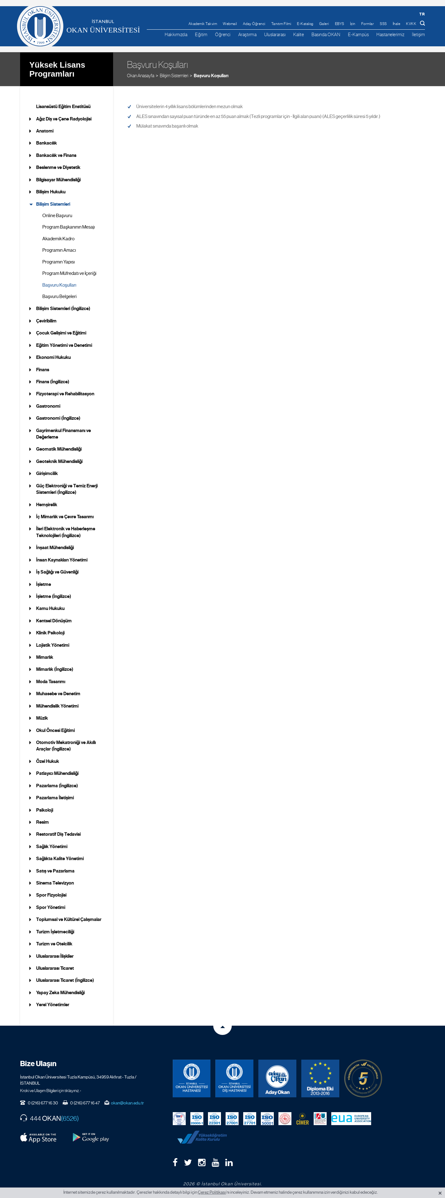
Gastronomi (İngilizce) (58, 417)
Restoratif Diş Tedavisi (58, 833)
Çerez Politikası (212, 1192)
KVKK (411, 24)
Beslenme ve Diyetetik (58, 166)
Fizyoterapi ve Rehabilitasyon (65, 392)
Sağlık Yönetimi (51, 845)
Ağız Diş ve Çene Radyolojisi (63, 117)
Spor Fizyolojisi (51, 894)
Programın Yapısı (58, 260)
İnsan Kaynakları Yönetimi (61, 558)
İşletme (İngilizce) (53, 595)
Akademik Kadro (58, 237)
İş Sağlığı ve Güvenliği (57, 571)
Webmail (230, 24)
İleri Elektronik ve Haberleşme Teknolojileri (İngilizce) (65, 531)
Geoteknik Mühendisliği (59, 460)
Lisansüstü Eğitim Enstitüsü (63, 105)
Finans (42, 368)
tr (422, 14)
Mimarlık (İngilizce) (54, 668)
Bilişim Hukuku (51, 190)
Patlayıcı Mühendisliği (57, 772)
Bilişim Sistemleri (174, 74)
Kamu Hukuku (50, 607)
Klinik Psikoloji (50, 631)
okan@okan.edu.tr (127, 1101)
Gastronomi (48, 405)
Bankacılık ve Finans (56, 154)
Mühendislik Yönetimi (57, 705)
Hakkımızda (176, 34)
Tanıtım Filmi (281, 24)
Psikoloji (44, 808)
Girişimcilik (47, 472)
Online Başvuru (57, 214)
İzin (352, 24)
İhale (396, 24)
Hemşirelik (46, 503)
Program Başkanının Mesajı (68, 226)
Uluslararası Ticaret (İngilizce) (65, 979)
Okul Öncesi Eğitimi (55, 729)
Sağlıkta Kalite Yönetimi (60, 857)
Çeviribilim (46, 319)
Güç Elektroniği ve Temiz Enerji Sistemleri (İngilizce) (67, 488)
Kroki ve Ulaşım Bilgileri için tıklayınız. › (50, 1089)
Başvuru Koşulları (211, 74)
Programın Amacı (59, 249)
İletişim (418, 34)
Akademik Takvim (203, 24)
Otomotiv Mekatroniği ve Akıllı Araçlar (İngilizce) (66, 744)
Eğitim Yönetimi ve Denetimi (64, 344)
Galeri (324, 24)
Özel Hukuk (47, 760)
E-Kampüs (358, 34)
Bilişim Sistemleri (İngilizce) (63, 307)
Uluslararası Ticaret (55, 967)
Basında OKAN (326, 34)
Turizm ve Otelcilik (54, 942)
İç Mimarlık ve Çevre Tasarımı (65, 515)
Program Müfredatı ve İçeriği (69, 272)
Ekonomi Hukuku (53, 356)
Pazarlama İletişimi (55, 796)
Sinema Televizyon (55, 882)
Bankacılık (46, 142)
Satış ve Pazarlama (55, 869)
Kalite (298, 34)
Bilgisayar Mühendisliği (58, 178)
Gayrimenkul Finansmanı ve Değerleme (63, 432)
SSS (383, 24)
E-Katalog (305, 24)
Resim (42, 821)
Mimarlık (44, 656)
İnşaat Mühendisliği (55, 546)
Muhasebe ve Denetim (58, 692)
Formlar (367, 24)
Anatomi (44, 129)
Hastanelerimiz (390, 34)
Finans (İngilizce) (52, 380)
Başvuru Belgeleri (59, 295)
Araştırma (247, 34)
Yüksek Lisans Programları (57, 68)
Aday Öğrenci (254, 24)
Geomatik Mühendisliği (59, 448)
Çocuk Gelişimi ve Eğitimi (61, 331)
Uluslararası (275, 34)
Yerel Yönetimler (52, 1003)
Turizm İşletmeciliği (55, 930)
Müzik (42, 717)
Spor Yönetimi (50, 906)
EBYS (339, 24)
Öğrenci (223, 34)
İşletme (43, 583)
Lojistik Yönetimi (52, 643)
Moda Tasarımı (50, 680)
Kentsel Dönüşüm (54, 619)
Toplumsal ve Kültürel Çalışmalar (68, 918)
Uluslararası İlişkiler (55, 954)
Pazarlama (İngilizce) (57, 784)
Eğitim (201, 34)
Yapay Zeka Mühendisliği (60, 991)
